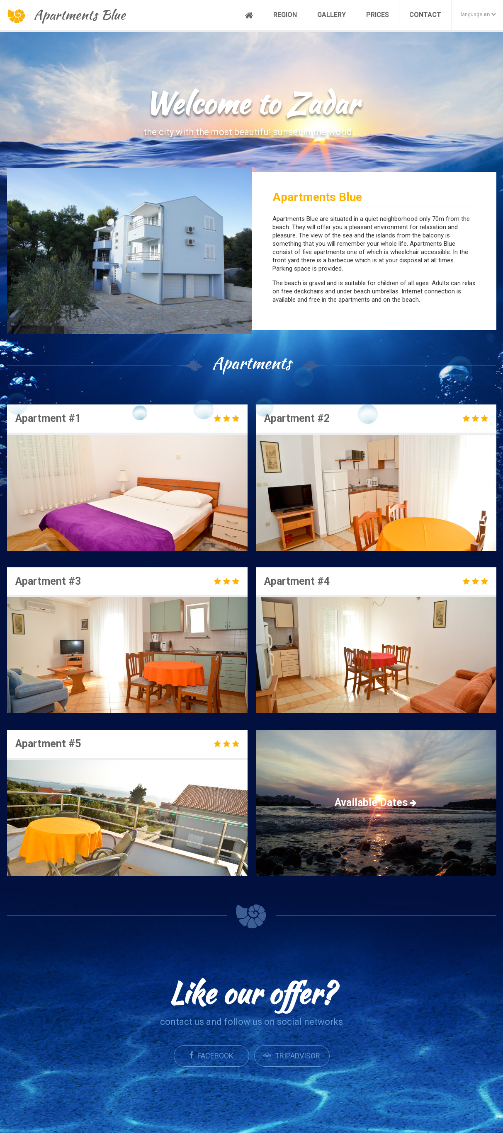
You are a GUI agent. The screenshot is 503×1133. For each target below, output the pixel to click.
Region (285, 15)
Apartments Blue (66, 14)
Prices (377, 15)
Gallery (331, 15)
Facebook (211, 1055)
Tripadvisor (291, 1055)
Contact (425, 15)
